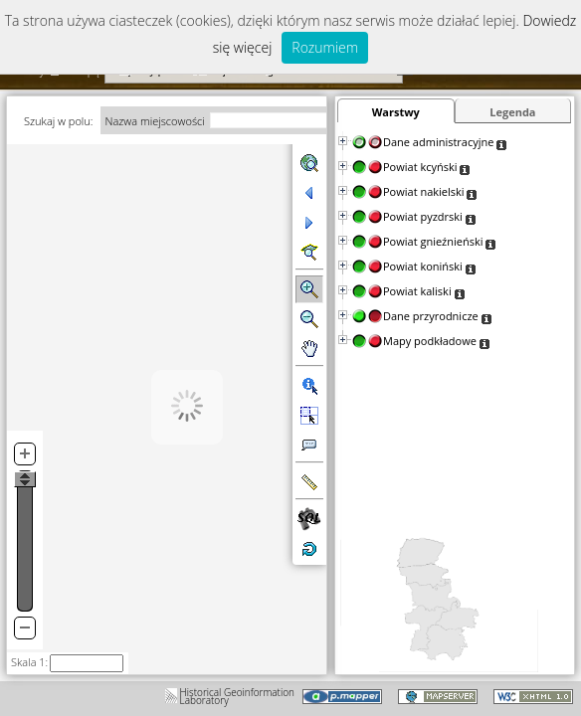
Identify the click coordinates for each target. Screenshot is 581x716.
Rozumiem (324, 47)
